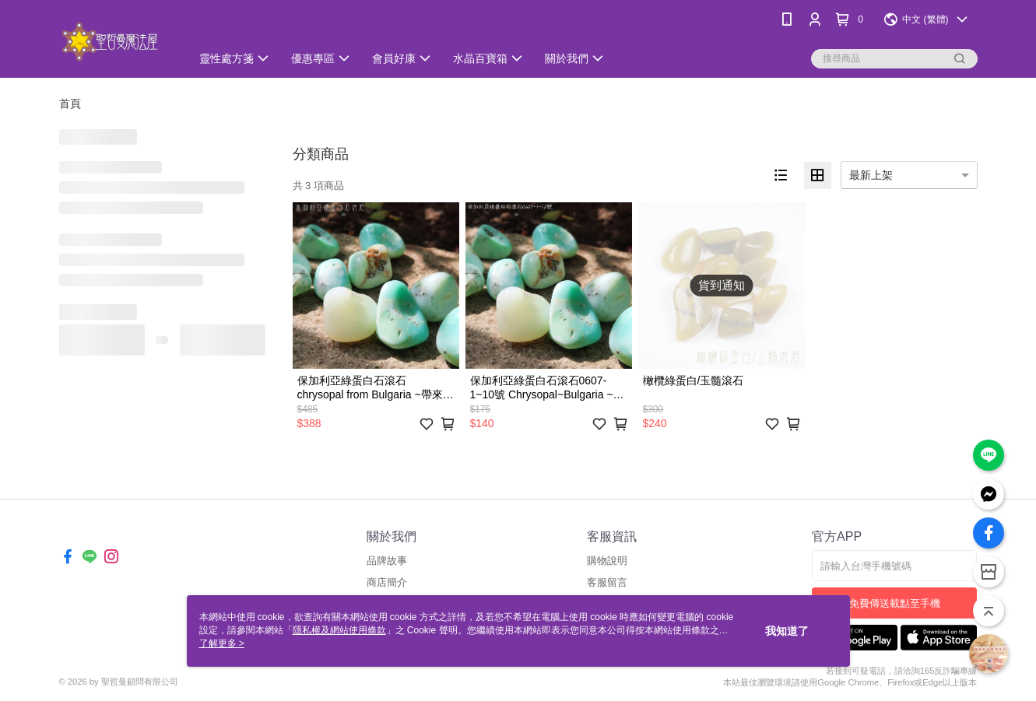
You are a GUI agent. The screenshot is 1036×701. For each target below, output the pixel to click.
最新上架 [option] (871, 175)
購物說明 (607, 560)
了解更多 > (221, 643)
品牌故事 (387, 560)
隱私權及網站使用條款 (339, 630)
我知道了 (787, 631)
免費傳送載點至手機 (894, 603)
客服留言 (607, 582)
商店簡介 (387, 582)
